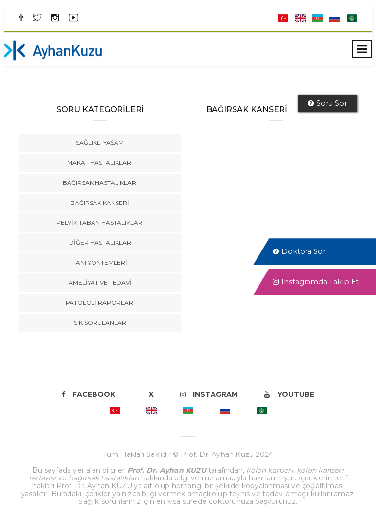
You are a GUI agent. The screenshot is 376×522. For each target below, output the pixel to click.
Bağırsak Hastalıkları (100, 182)
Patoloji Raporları (100, 302)
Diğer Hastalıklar (100, 242)
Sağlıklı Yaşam (100, 142)
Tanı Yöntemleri (99, 262)
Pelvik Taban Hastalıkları (100, 222)
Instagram (209, 394)
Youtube (289, 394)
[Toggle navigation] (362, 49)
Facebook (88, 394)
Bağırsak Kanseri (99, 202)
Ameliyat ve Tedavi (100, 282)
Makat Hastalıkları (100, 162)
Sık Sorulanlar (100, 322)
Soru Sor (327, 103)
